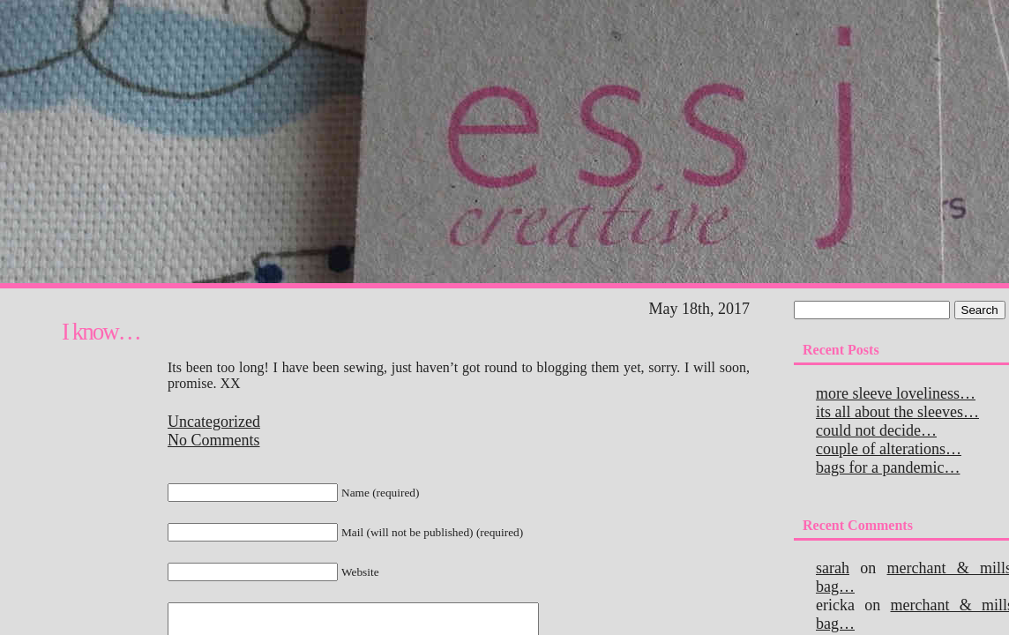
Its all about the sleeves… (897, 412)
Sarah (832, 568)
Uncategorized (214, 421)
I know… (101, 331)
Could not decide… (876, 430)
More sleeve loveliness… (895, 393)
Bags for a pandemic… (888, 467)
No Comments (214, 440)
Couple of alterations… (888, 449)
